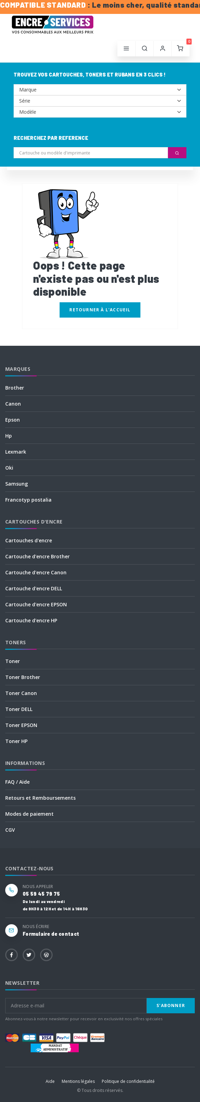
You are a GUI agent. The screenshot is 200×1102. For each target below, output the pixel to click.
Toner (12, 661)
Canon (13, 403)
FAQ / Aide (17, 781)
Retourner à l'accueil (99, 310)
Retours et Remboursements (40, 797)
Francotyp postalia (28, 499)
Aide (50, 1081)
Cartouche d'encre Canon (36, 572)
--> (100, 89)
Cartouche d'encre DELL (33, 588)
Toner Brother (22, 677)
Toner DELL (18, 709)
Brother (14, 387)
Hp (8, 435)
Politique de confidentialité (128, 1081)
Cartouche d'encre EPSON (36, 604)
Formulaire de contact (51, 934)
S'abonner (170, 1005)
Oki (9, 467)
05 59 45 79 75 (41, 894)
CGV (10, 829)
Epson (12, 419)
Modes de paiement (29, 813)
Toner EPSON (21, 725)
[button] (145, 48)
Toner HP (16, 741)
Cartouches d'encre (28, 540)
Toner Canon (21, 693)
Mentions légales (78, 1081)
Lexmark (15, 451)
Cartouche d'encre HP (31, 620)
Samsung (16, 483)
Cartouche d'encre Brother (37, 556)
